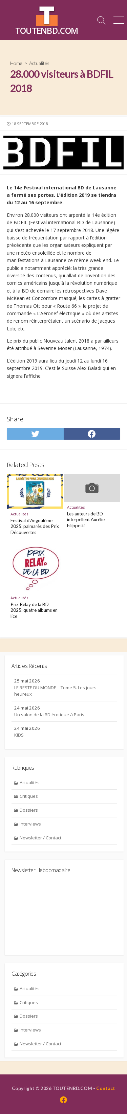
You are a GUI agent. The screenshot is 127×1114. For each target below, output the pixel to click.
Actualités (39, 63)
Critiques (29, 796)
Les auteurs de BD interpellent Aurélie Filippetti (86, 519)
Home (16, 63)
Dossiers (29, 810)
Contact (105, 1088)
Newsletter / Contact (40, 838)
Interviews (30, 824)
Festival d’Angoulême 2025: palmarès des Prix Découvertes (34, 526)
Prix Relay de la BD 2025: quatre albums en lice (34, 610)
